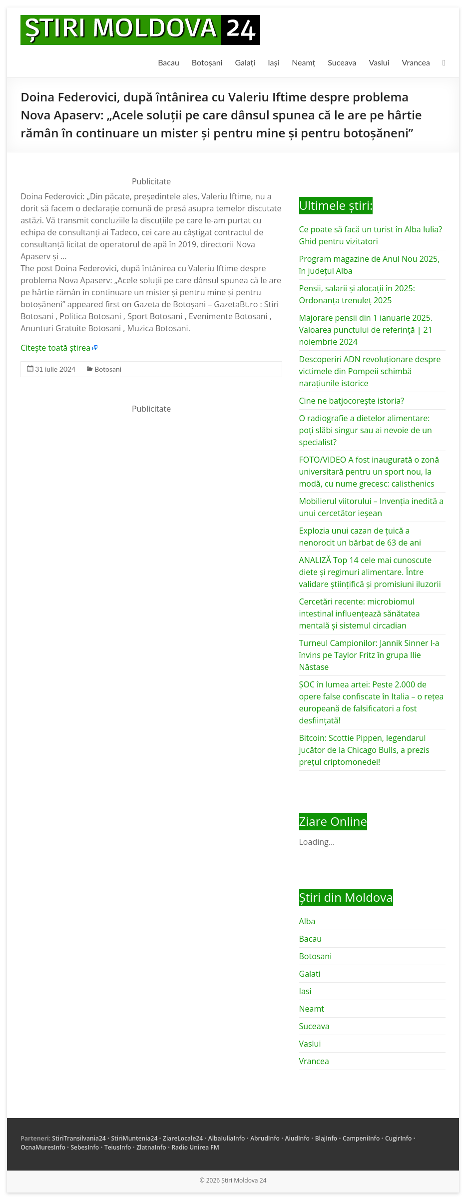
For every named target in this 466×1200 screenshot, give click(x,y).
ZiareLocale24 (183, 1138)
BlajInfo (326, 1138)
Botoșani (207, 62)
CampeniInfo (361, 1138)
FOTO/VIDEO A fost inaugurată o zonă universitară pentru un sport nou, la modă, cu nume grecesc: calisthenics (369, 471)
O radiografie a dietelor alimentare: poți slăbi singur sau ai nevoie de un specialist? (365, 430)
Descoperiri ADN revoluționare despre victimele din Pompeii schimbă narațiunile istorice (370, 371)
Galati (310, 973)
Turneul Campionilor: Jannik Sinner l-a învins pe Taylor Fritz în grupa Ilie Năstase (369, 654)
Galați (245, 62)
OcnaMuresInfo (42, 1147)
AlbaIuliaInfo (226, 1138)
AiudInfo (297, 1138)
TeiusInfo (117, 1147)
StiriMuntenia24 (134, 1138)
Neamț (303, 62)
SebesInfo (84, 1147)
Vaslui (379, 62)
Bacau (168, 62)
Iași (273, 62)
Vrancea (416, 62)
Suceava (342, 62)
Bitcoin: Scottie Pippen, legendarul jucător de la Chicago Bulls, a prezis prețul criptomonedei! (364, 749)
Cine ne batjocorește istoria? (352, 400)
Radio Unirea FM (195, 1147)
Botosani (107, 369)
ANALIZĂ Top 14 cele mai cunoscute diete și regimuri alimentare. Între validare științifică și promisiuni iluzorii (370, 572)
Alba (307, 921)
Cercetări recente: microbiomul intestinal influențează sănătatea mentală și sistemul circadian (359, 613)
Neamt (311, 1008)
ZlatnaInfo (151, 1147)
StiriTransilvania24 (78, 1138)
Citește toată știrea (55, 347)
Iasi (305, 991)
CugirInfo (398, 1138)
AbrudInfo (265, 1138)
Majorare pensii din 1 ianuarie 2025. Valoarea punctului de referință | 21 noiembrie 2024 (366, 329)
